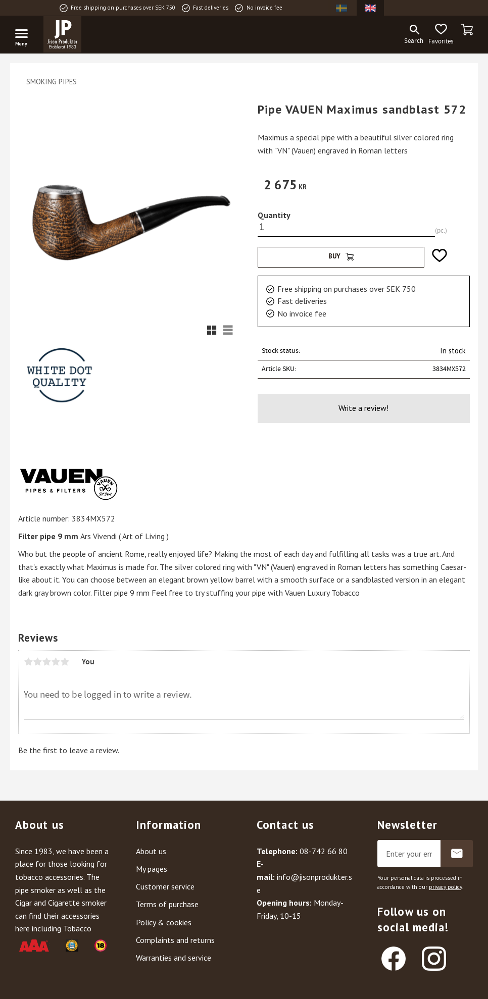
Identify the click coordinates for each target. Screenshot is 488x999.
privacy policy (445, 886)
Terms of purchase (167, 904)
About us (151, 851)
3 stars (46, 661)
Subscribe (457, 853)
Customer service (165, 886)
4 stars (55, 661)
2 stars (37, 661)
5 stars (64, 661)
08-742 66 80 (324, 851)
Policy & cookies (163, 922)
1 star (28, 661)
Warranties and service (173, 958)
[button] (25, 35)
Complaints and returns (175, 940)
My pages (151, 869)
